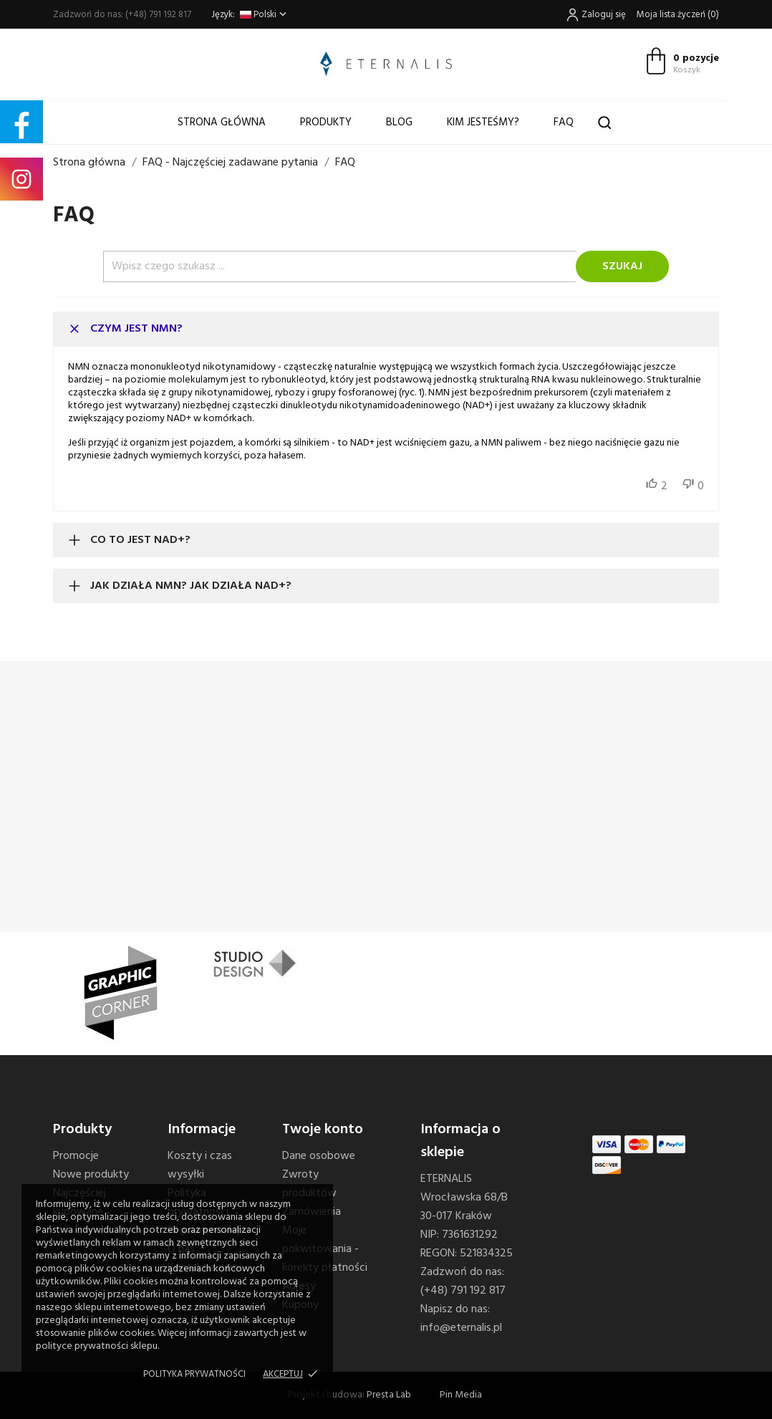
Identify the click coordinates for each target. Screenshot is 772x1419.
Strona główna (222, 122)
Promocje (76, 1156)
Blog (399, 122)
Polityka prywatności (194, 1374)
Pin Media (461, 1395)
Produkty (326, 122)
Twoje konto (322, 1129)
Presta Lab (389, 1395)
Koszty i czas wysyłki (200, 1165)
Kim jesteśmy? (483, 122)
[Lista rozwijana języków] (264, 14)
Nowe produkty (91, 1174)
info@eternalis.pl (461, 1328)
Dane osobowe (318, 1156)
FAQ (564, 122)
